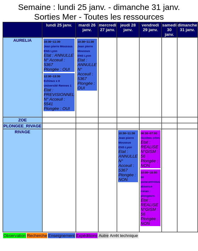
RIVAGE (22, 132)
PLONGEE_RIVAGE (22, 126)
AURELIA (22, 40)
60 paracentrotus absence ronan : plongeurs (150, 186)
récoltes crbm (150, 138)
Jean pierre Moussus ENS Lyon (85, 51)
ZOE (22, 120)
